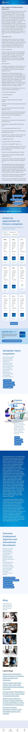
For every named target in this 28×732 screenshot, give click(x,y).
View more (14, 323)
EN (22, 2)
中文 (24, 2)
